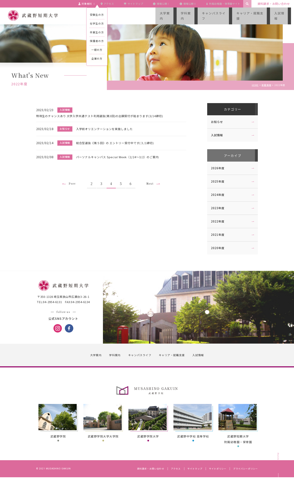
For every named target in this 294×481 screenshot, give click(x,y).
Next (153, 179)
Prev (73, 179)
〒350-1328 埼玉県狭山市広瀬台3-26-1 (65, 301)
